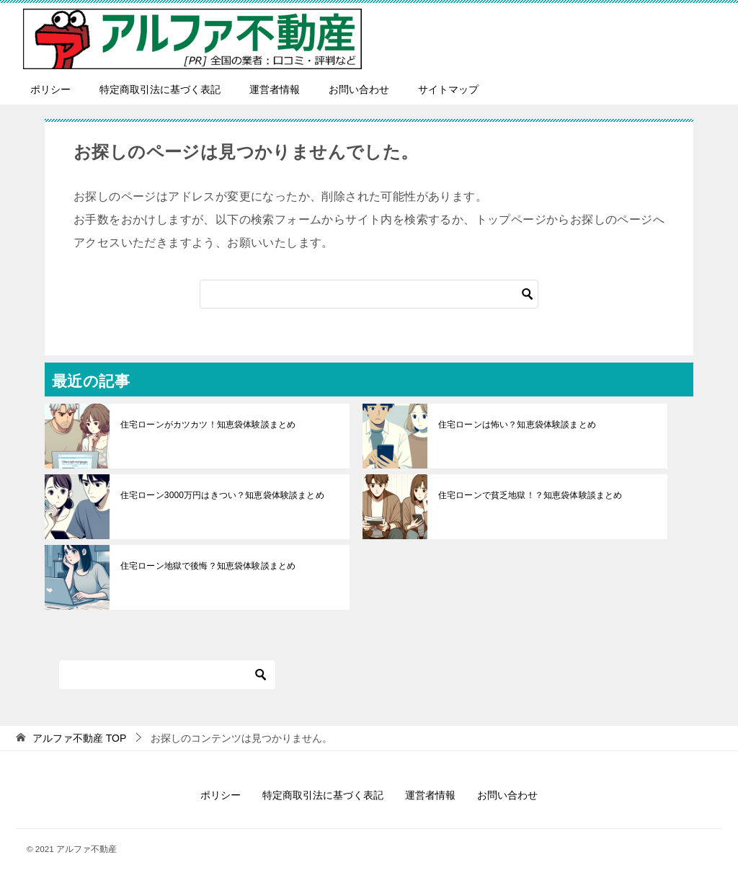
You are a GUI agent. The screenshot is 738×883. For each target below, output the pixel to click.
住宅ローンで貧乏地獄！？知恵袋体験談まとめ (529, 495)
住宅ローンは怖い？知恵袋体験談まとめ (516, 425)
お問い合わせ (359, 89)
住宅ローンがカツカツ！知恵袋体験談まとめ (206, 425)
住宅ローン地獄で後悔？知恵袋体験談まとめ (206, 566)
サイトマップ (448, 89)
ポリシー (50, 89)
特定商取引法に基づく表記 (160, 89)
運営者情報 (274, 89)
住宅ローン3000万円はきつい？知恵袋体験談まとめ (220, 495)
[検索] (369, 294)
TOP (79, 738)
